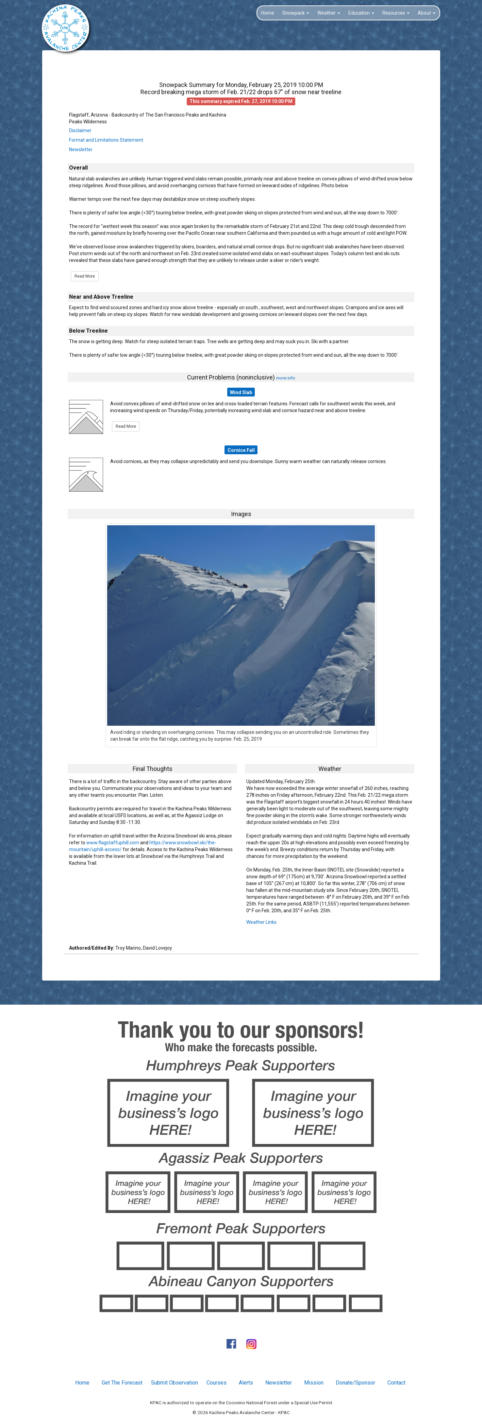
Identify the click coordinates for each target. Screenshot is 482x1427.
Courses (216, 1382)
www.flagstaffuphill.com (112, 842)
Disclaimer (80, 130)
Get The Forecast (122, 1382)
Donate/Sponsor (355, 1382)
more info (285, 378)
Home (267, 13)
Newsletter (81, 149)
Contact (396, 1382)
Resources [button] (396, 13)
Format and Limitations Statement (106, 140)
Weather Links (261, 922)
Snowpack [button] (295, 13)
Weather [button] (328, 13)
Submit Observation (174, 1382)
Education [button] (361, 13)
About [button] (426, 13)
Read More (84, 276)
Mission (313, 1382)
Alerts (246, 1382)
